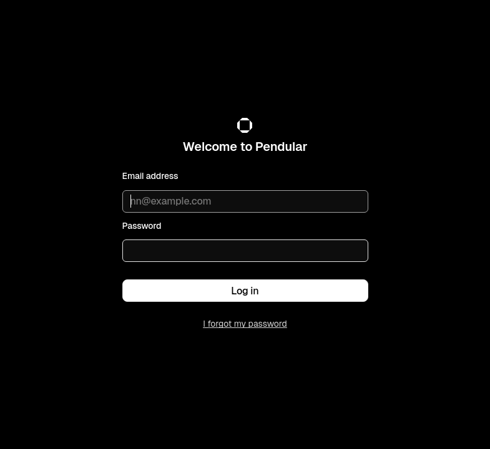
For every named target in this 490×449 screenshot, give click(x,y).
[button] (245, 290)
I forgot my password (245, 323)
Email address (150, 175)
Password (142, 225)
